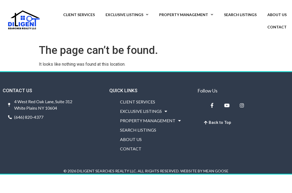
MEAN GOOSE (216, 171)
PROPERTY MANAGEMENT (186, 15)
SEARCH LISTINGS (240, 14)
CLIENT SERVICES (79, 14)
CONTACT (277, 27)
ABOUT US (277, 14)
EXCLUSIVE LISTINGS (127, 15)
